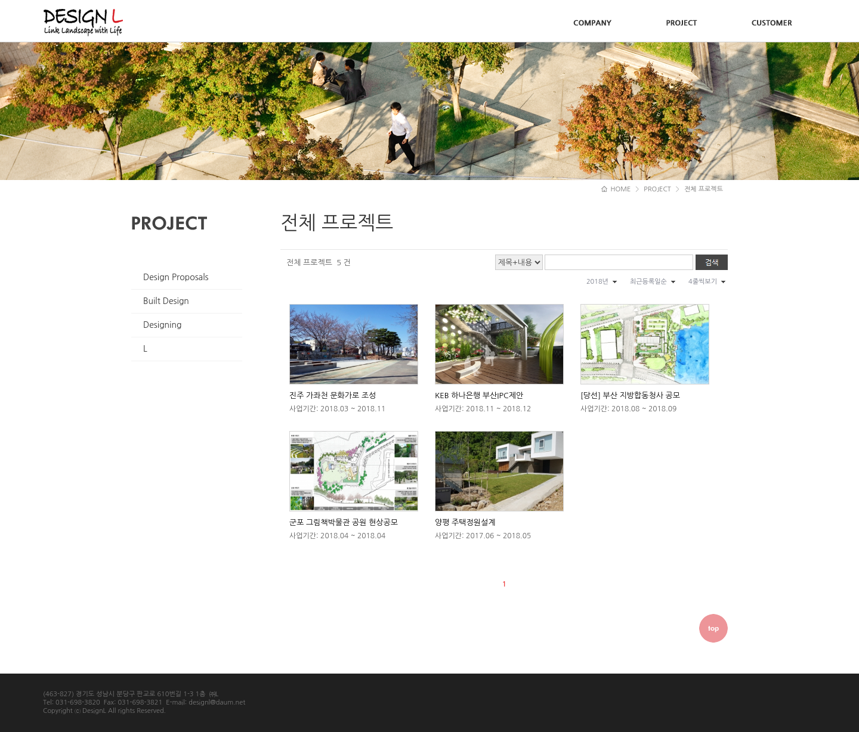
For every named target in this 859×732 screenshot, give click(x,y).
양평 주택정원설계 (465, 522)
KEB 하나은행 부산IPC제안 (479, 395)
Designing (162, 325)
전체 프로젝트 (703, 189)
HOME (616, 189)
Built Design (166, 301)
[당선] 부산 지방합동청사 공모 (630, 395)
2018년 (597, 281)
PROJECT (657, 189)
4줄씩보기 (702, 281)
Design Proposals (176, 277)
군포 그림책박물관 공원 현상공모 (343, 522)
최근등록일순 (648, 281)
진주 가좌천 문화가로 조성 (332, 395)
